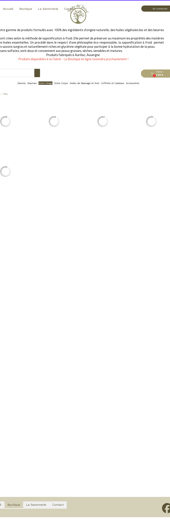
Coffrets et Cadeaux (112, 83)
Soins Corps (61, 83)
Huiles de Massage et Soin (84, 83)
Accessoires (132, 83)
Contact (58, 504)
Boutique (25, 8)
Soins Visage (45, 83)
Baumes (32, 83)
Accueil (8, 8)
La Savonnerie (48, 8)
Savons (22, 83)
